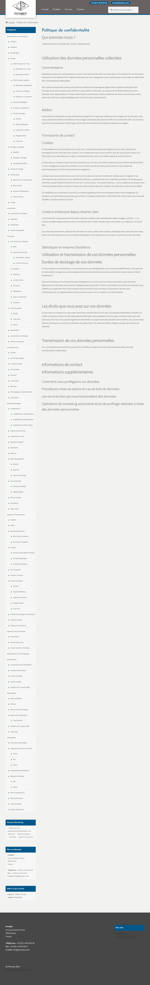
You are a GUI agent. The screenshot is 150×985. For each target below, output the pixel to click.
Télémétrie (14, 732)
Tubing (12, 202)
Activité (13, 353)
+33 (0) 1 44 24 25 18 (99, 3)
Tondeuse (16, 302)
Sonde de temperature (21, 191)
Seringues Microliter (20, 163)
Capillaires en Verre (17, 436)
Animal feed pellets (17, 358)
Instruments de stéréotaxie (19, 770)
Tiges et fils (14, 509)
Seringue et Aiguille (17, 147)
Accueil (45, 9)
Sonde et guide (15, 682)
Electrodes (14, 448)
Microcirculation (24, 834)
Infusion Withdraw (22, 124)
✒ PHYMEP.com (121, 933)
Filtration (13, 42)
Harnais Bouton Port (17, 531)
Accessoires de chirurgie (19, 241)
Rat (14, 759)
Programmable (21, 136)
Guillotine (13, 47)
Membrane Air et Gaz (23, 69)
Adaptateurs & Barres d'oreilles (21, 748)
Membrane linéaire (22, 75)
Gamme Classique (19, 486)
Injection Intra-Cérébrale (16, 631)
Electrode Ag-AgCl (16, 442)
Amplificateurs (15, 409)
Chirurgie (10, 236)
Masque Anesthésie (17, 776)
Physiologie (11, 693)
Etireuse (13, 453)
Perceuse (16, 286)
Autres (15, 754)
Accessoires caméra (23, 257)
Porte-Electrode (15, 804)
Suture (15, 325)
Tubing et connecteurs (18, 626)
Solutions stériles (16, 620)
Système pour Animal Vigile (20, 687)
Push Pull (19, 141)
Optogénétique (18, 492)
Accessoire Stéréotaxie (18, 743)
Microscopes (17, 186)
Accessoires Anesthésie (18, 213)
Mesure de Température (18, 715)
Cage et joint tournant (18, 431)
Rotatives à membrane (24, 97)
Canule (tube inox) (16, 642)
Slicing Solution (15, 498)
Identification (14, 53)
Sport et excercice (25, 837)
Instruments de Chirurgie (19, 336)
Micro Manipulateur (17, 459)
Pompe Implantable (20, 558)
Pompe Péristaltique (20, 102)
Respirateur (14, 225)
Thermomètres (18, 197)
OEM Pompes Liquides (21, 80)
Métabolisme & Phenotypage (18, 654)
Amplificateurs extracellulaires (23, 414)
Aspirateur (14, 219)
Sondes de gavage (17, 341)
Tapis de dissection (19, 297)
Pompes (13, 548)
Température (14, 175)
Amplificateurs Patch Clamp (23, 425)
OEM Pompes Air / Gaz (21, 64)
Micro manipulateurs (17, 793)
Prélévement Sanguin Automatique (22, 614)
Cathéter (13, 520)
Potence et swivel (16, 575)
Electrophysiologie (14, 403)
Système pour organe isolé (19, 726)
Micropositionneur (16, 798)
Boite (15, 247)
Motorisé (16, 470)
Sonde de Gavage (16, 169)
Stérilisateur (17, 291)
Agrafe (15, 313)
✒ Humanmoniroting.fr (125, 936)
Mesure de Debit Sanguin (19, 710)
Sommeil (12, 837)
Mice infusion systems (21, 536)
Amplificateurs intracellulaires (23, 420)
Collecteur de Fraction (18, 670)
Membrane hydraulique (24, 85)
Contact (80, 9)
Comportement (12, 347)
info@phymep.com (120, 3)
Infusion (18, 119)
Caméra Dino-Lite (22, 263)
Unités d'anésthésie (17, 230)
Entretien (16, 269)
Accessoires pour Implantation (21, 665)
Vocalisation (14, 398)
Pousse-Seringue (19, 114)
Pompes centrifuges (23, 91)
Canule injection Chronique (19, 648)
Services (68, 9)
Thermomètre (18, 720)
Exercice (13, 375)
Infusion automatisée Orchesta (24, 553)
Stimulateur (14, 503)
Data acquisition (16, 698)
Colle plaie (16, 319)
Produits (56, 9)
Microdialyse (11, 660)
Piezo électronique (19, 475)
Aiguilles (16, 152)
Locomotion (14, 381)
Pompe (12, 58)
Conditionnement (16, 364)
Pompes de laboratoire (21, 108)
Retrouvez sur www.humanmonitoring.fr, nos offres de (19, 831)
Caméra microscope (20, 252)
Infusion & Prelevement (16, 515)
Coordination (14, 369)
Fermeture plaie (16, 308)
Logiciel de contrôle (22, 130)
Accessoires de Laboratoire (17, 36)
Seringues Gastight (20, 158)
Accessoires (14, 637)
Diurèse (13, 704)
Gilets (12, 525)
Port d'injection (15, 570)
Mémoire (13, 386)
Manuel (15, 464)
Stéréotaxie (11, 738)
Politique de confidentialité (18, 970)
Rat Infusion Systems (20, 542)
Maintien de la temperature (22, 180)
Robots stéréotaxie (17, 810)
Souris (15, 765)
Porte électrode (15, 481)
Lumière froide (18, 280)
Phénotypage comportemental (21, 392)
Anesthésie (11, 208)
